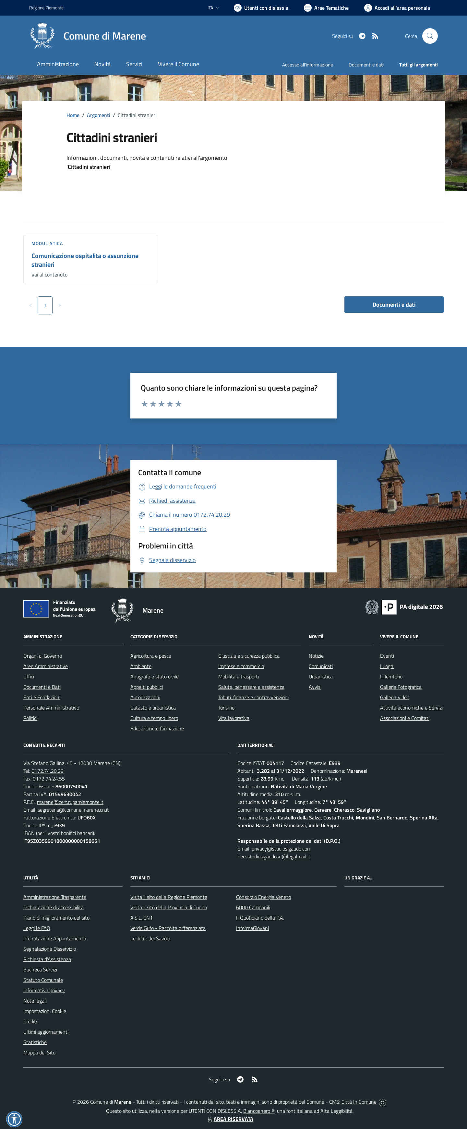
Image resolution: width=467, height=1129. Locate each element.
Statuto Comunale (43, 980)
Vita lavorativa (233, 718)
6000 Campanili (253, 907)
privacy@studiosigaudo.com (281, 849)
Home (72, 115)
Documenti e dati (394, 304)
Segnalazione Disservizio (49, 949)
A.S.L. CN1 (141, 918)
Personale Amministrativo (51, 708)
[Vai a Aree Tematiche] (326, 8)
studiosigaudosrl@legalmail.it (278, 856)
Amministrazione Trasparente (54, 897)
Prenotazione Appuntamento (54, 938)
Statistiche (35, 1042)
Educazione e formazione (157, 728)
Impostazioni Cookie (44, 1011)
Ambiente (140, 666)
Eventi (387, 656)
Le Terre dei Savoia (150, 938)
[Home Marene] (87, 36)
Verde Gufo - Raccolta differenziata (168, 928)
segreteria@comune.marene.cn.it (73, 810)
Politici (30, 718)
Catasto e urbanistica (153, 708)
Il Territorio (391, 676)
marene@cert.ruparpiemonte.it (70, 802)
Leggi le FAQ (36, 928)
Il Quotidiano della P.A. (260, 918)
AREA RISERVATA (229, 1119)
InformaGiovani (252, 928)
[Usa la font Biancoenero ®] (261, 8)
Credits (30, 1021)
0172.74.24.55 (49, 778)
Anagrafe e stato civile (154, 676)
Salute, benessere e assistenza (251, 687)
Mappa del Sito (39, 1052)
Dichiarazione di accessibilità (53, 907)
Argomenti (98, 115)
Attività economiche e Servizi (411, 708)
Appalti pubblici (146, 687)
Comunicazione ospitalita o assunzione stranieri (84, 260)
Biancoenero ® (259, 1111)
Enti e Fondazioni (41, 697)
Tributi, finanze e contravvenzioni (253, 697)
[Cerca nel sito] (430, 36)
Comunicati (321, 666)
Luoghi (387, 666)
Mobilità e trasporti (238, 676)
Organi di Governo (42, 656)
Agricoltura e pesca (150, 656)
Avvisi (315, 687)
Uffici (28, 676)
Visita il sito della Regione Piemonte (168, 897)
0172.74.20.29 (47, 771)
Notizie (316, 656)
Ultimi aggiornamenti (45, 1032)
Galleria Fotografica (401, 687)
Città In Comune (359, 1102)
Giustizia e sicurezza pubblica (249, 656)
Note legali (35, 1001)
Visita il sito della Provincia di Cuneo (168, 907)
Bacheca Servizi (40, 969)
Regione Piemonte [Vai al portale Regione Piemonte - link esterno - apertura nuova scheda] (46, 7)
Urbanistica (321, 676)
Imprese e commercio (241, 666)
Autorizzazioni (145, 697)
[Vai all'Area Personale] (397, 8)
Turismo (226, 708)
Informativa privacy (44, 990)
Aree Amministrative (45, 666)
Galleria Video (394, 697)
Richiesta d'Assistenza (47, 959)
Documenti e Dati (42, 687)
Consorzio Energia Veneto (263, 897)
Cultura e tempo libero (154, 718)
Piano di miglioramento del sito (56, 918)
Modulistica (47, 243)
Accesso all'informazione (307, 64)
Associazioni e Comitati (404, 718)
